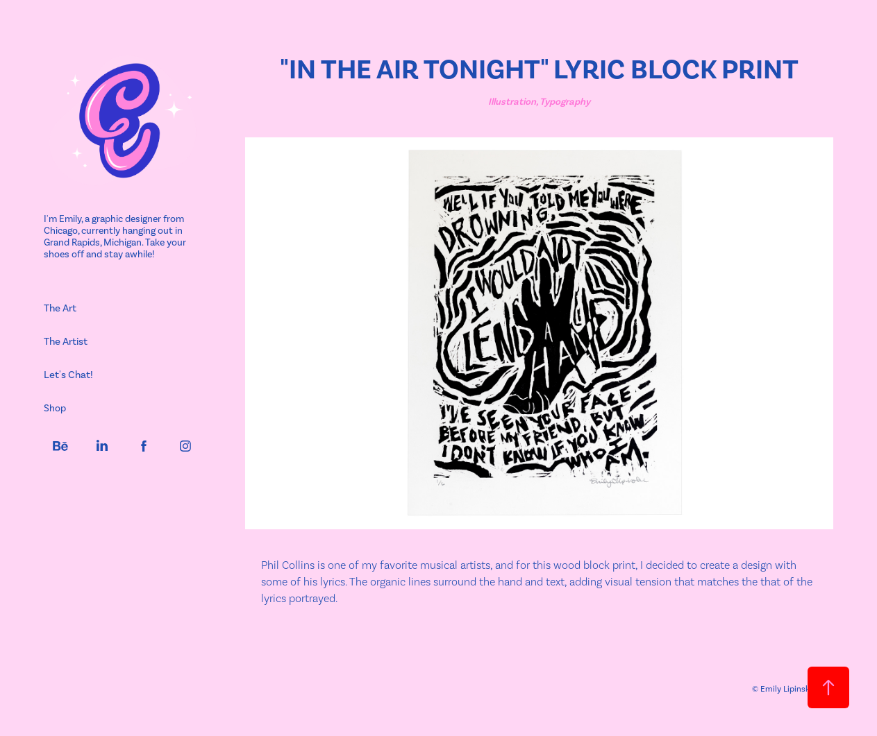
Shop (55, 408)
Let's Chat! (68, 374)
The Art (60, 308)
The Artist (65, 341)
